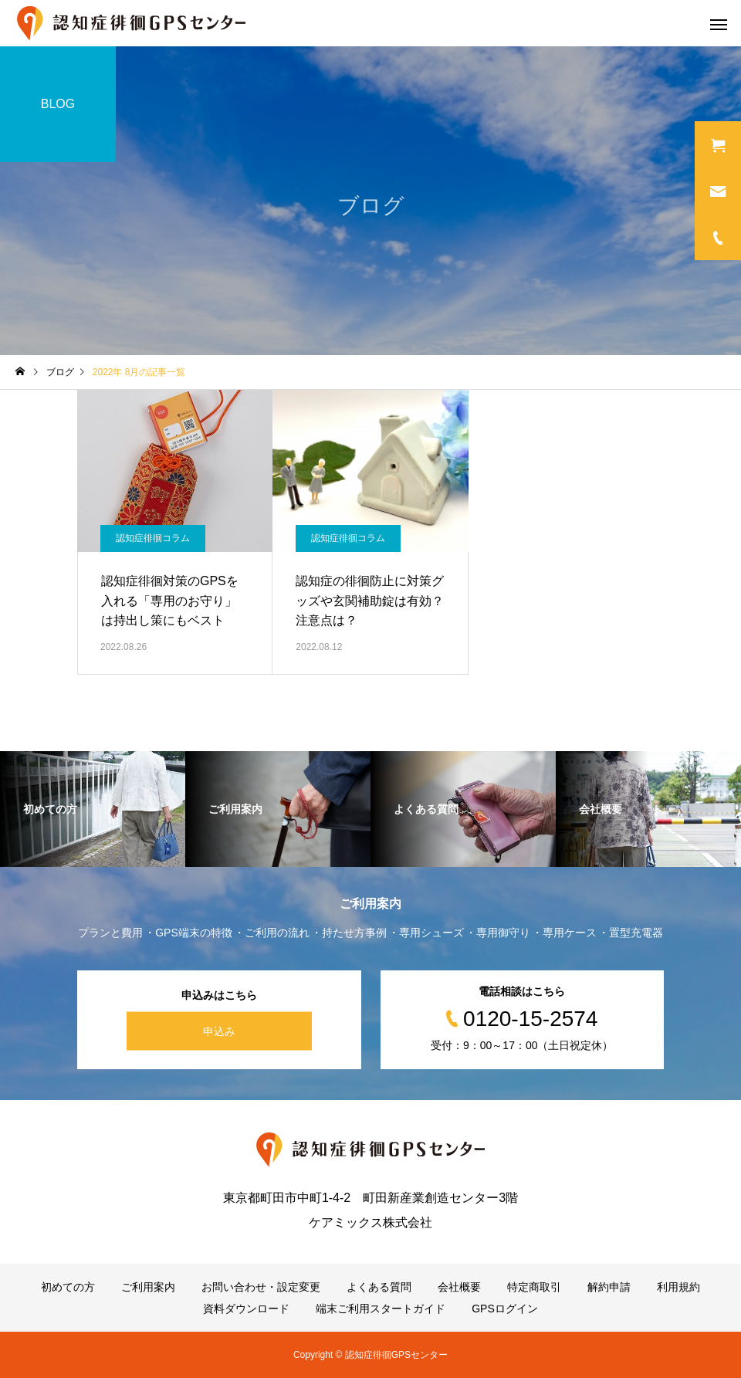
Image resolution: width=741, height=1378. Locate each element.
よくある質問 (379, 1287)
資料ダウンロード (246, 1308)
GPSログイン (505, 1308)
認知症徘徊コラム (153, 538)
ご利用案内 (148, 1287)
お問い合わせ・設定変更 (260, 1287)
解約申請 (609, 1287)
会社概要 (459, 1287)
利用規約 (678, 1287)
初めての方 (68, 1287)
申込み (219, 1031)
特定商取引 (534, 1287)
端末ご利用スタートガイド (380, 1308)
